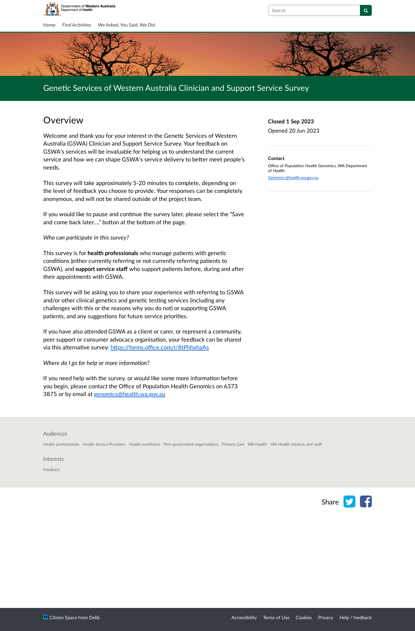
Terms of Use (276, 617)
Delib (94, 617)
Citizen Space (63, 617)
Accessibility (244, 617)
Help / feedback (355, 617)
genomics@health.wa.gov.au (129, 393)
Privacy (325, 617)
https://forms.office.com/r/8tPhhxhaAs (160, 347)
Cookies (304, 617)
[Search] (366, 10)
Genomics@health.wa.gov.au (293, 177)
